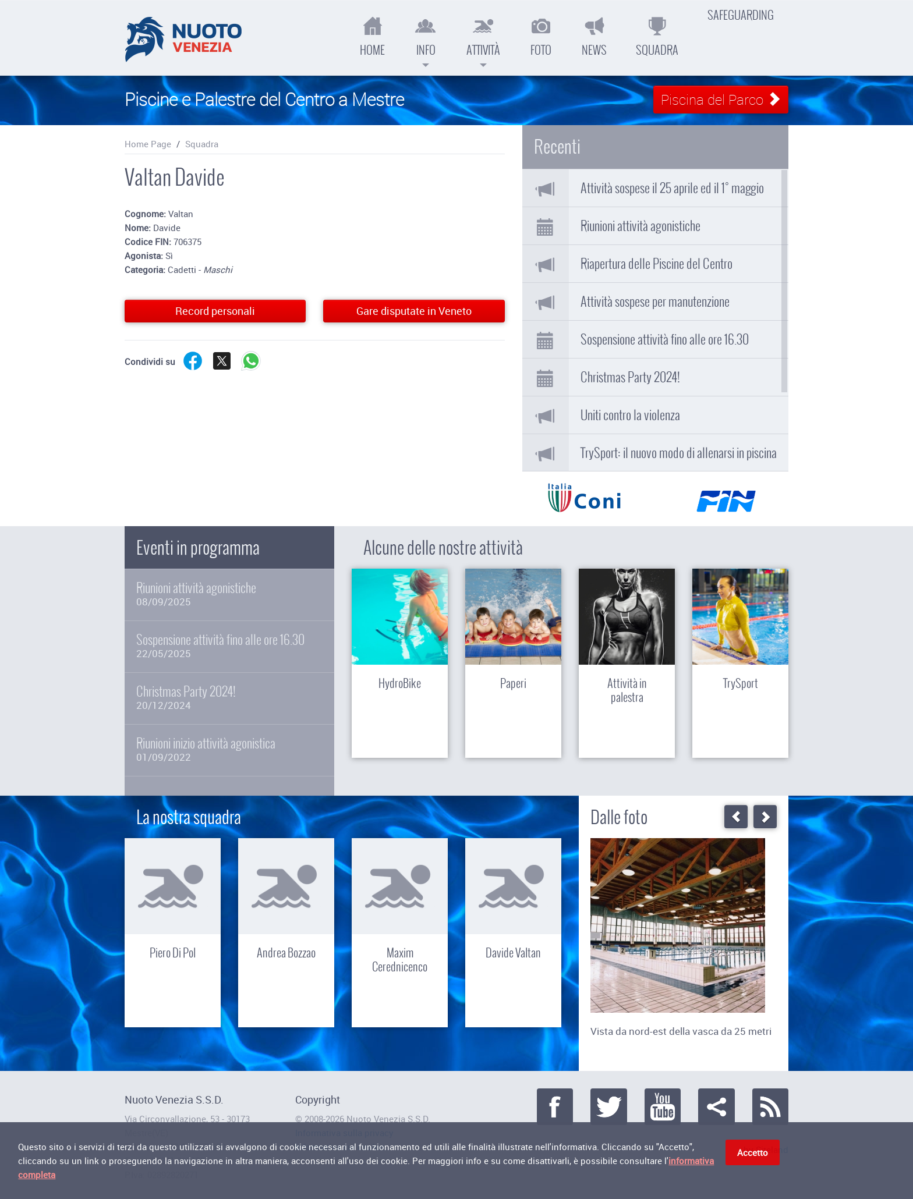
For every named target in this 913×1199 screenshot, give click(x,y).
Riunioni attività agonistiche (640, 226)
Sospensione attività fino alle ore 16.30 (665, 339)
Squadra (657, 36)
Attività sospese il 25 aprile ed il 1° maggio (672, 188)
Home (372, 36)
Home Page (148, 144)
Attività (483, 41)
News (594, 36)
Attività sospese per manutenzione (655, 301)
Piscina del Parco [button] (721, 99)
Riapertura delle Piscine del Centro (656, 263)
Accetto (752, 1155)
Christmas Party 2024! (630, 377)
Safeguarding (740, 15)
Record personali (215, 311)
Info (425, 41)
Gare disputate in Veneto (414, 311)
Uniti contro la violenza (630, 415)
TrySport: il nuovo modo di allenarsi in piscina (679, 453)
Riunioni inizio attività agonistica (229, 749)
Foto (541, 36)
